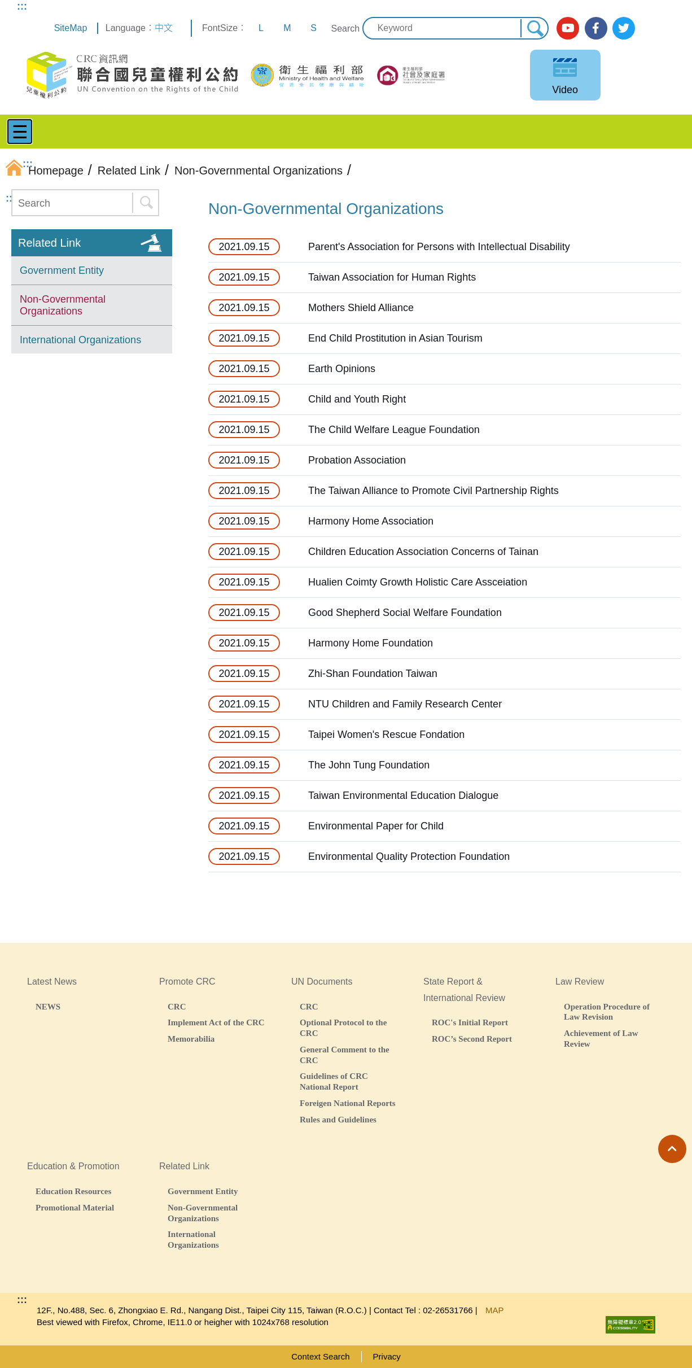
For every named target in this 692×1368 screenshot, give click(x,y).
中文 (164, 28)
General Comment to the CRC (344, 1054)
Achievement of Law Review (601, 1038)
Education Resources (73, 1191)
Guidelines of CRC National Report (334, 1081)
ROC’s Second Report (472, 1038)
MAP (494, 1310)
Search (345, 28)
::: (22, 6)
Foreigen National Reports (348, 1103)
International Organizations (80, 340)
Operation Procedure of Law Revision (607, 1011)
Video (565, 89)
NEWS (48, 1006)
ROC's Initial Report (470, 1022)
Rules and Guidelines (338, 1119)
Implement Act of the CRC (216, 1022)
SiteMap (70, 28)
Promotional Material (75, 1207)
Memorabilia (191, 1038)
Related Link (49, 243)
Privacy (387, 1356)
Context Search (320, 1356)
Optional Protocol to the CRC (343, 1027)
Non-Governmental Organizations (63, 305)
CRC (177, 1006)
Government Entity (62, 270)
